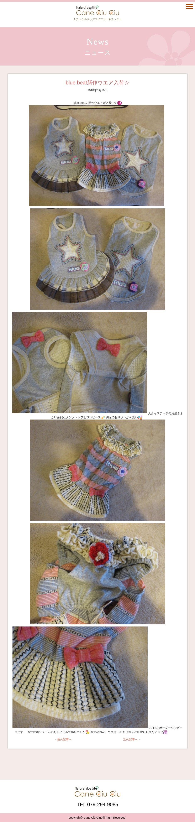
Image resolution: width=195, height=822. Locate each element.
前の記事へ (64, 739)
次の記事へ (130, 739)
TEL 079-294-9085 (97, 804)
